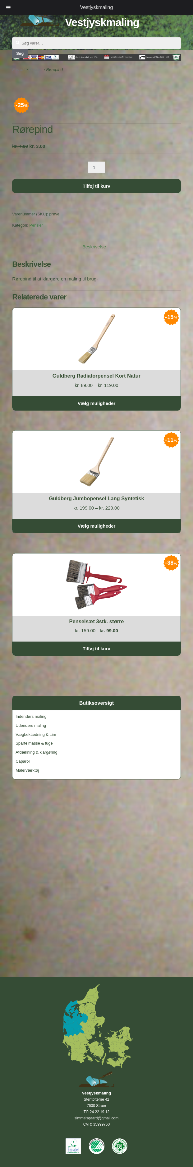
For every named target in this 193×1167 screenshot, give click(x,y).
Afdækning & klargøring (36, 752)
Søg (20, 53)
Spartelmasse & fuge (34, 743)
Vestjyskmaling (102, 22)
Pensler (36, 225)
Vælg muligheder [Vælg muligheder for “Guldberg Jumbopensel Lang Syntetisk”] (97, 526)
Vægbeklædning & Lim (36, 734)
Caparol (23, 761)
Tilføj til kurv (96, 186)
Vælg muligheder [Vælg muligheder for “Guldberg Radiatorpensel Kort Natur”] (97, 403)
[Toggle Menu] (8, 7)
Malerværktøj (27, 770)
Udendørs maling (31, 725)
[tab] (94, 247)
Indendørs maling (31, 716)
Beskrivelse (94, 246)
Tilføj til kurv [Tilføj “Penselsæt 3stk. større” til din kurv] (96, 648)
